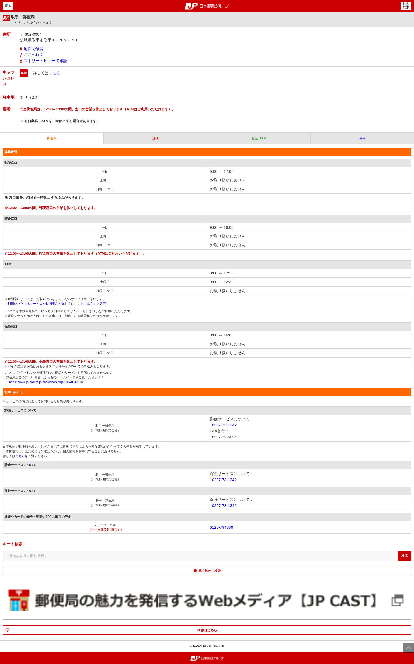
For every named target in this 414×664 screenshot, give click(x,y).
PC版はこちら (207, 630)
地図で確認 (34, 48)
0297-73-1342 (224, 425)
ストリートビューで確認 (45, 60)
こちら (55, 72)
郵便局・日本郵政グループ (207, 6)
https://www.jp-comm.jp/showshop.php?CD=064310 (45, 382)
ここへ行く (34, 54)
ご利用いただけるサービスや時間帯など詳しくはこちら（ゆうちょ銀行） (56, 304)
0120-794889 (221, 527)
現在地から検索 (210, 571)
